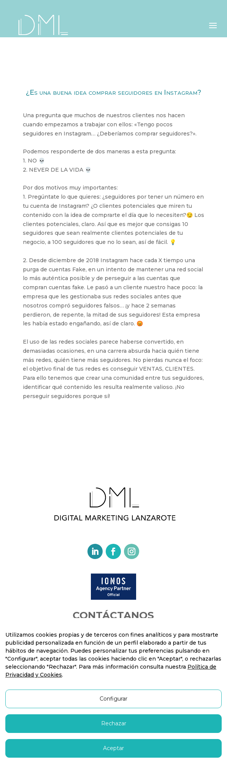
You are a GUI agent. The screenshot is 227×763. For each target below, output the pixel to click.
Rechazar (113, 723)
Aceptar (113, 748)
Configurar (113, 698)
